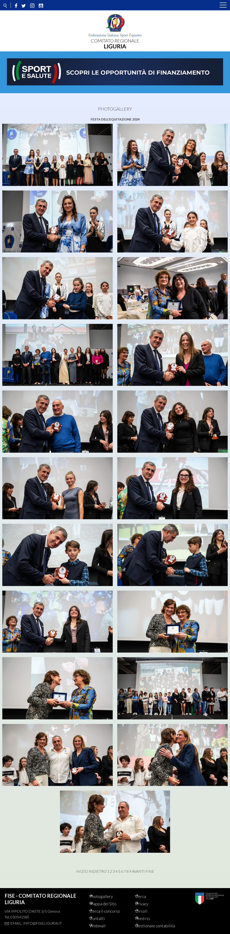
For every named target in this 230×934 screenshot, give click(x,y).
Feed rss (147, 918)
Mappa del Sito (108, 903)
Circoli (146, 911)
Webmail (103, 925)
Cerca (145, 896)
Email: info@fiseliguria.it (36, 923)
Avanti (138, 871)
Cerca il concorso (110, 911)
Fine (149, 871)
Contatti (102, 918)
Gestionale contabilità (160, 925)
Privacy (147, 903)
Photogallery (106, 896)
